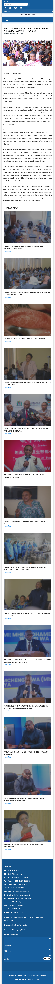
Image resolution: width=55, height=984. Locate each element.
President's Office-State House (15, 912)
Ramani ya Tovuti (34, 979)
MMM (24, 979)
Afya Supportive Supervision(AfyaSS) (17, 891)
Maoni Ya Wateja (10, 1)
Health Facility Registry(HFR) (14, 905)
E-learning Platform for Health (15, 925)
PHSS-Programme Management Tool (17, 898)
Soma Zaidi (8, 251)
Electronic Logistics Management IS (17, 895)
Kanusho (18, 979)
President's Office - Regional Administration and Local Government (23, 918)
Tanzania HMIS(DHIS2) (12, 902)
